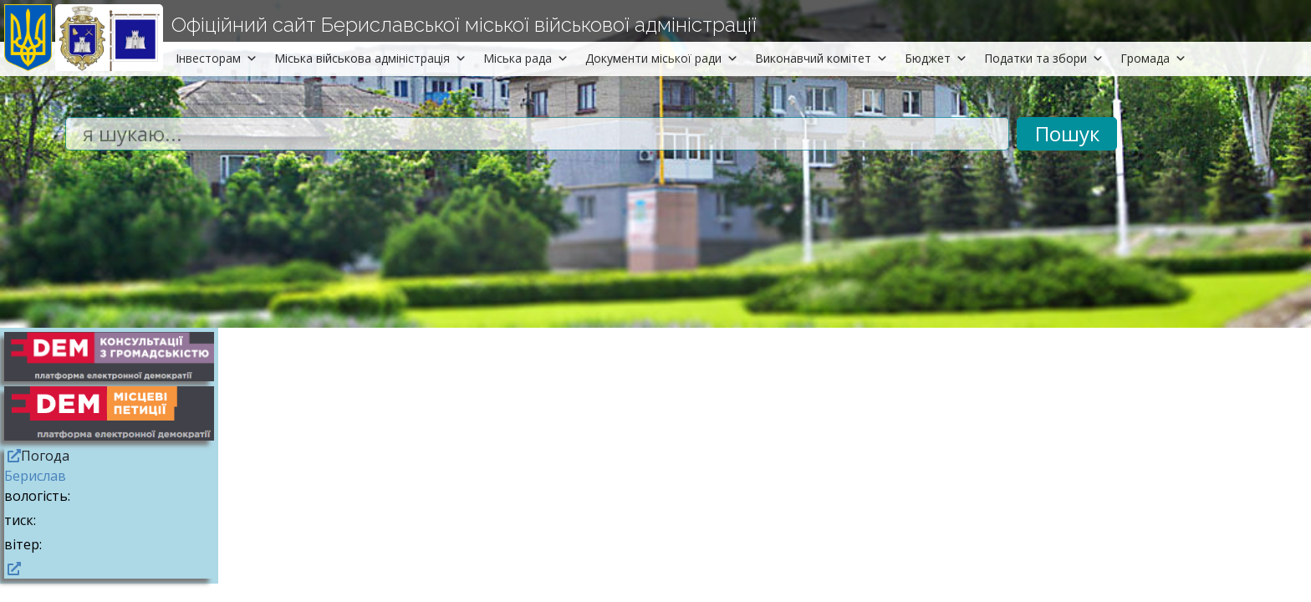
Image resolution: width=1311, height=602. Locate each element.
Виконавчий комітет (821, 58)
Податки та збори (1044, 58)
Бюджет (936, 58)
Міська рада (526, 58)
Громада (1153, 58)
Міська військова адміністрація (370, 58)
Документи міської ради (661, 58)
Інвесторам (217, 58)
